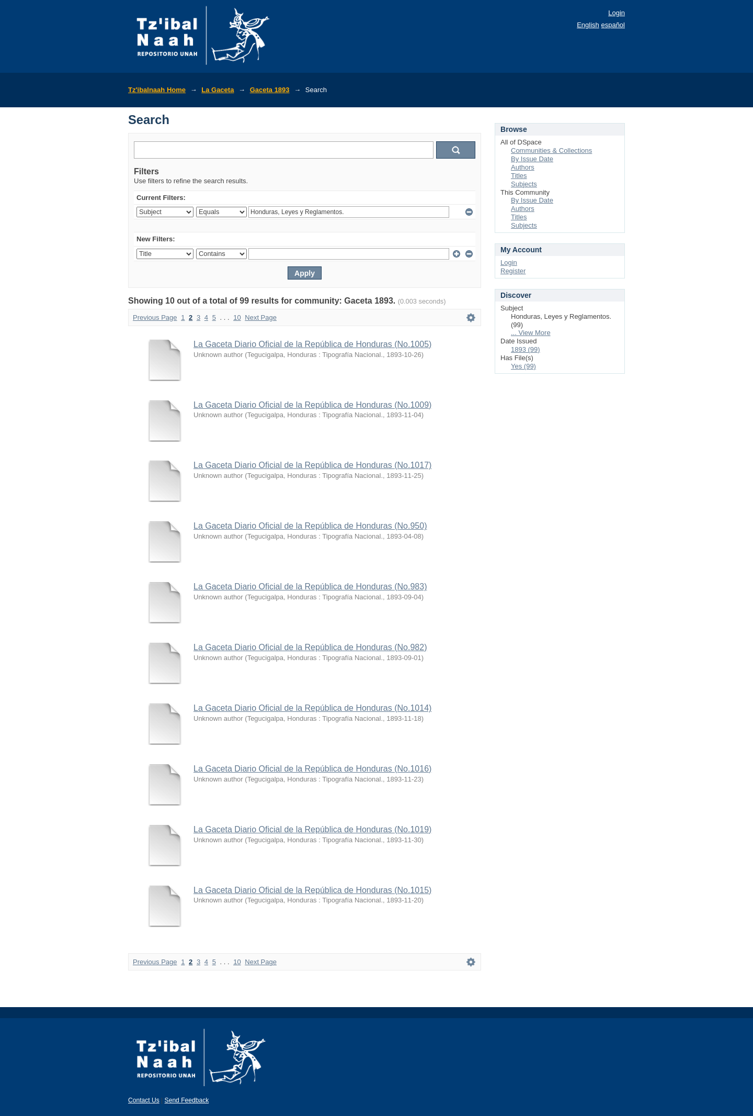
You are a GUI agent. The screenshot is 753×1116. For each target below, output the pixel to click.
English (588, 25)
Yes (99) (523, 366)
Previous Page (155, 317)
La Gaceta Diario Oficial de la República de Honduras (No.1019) (312, 829)
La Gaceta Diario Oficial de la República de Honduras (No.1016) (312, 768)
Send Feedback (187, 1100)
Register (513, 271)
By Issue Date (532, 159)
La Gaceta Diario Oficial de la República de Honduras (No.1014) (312, 708)
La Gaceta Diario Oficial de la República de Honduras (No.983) (310, 586)
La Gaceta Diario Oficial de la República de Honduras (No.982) (310, 647)
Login (616, 13)
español (613, 25)
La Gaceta (217, 90)
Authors (522, 167)
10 (237, 317)
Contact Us (143, 1100)
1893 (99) (525, 349)
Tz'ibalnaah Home (157, 90)
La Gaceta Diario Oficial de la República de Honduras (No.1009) (312, 404)
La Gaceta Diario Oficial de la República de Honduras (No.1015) (312, 890)
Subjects (524, 184)
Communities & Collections (551, 150)
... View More (531, 333)
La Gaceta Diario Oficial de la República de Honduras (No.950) (310, 525)
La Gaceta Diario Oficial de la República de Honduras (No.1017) (312, 465)
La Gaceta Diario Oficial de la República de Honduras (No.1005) (312, 344)
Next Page (261, 317)
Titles (519, 176)
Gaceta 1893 (270, 90)
